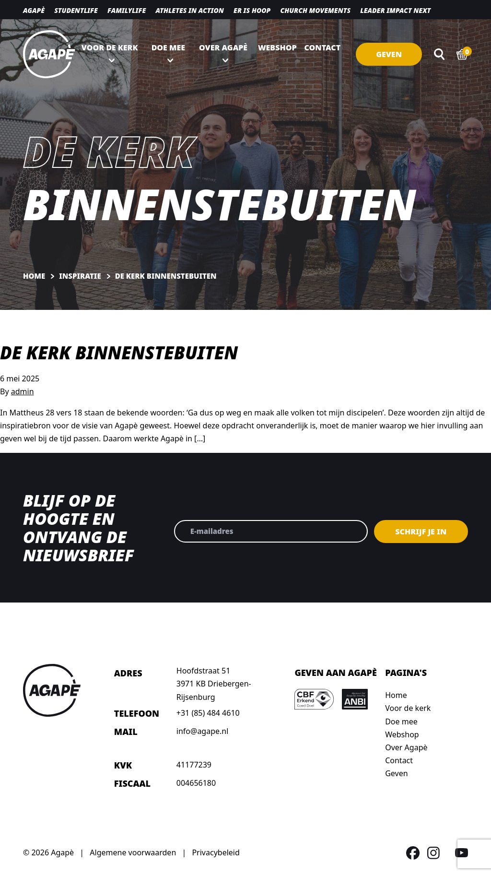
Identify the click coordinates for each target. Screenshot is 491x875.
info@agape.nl (202, 731)
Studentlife (76, 10)
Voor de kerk (110, 47)
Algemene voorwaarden (133, 852)
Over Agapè (223, 47)
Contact (322, 47)
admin (22, 391)
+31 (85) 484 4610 (208, 713)
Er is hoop (252, 10)
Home (396, 695)
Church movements (315, 10)
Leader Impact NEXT (395, 10)
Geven (389, 54)
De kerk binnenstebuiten (119, 353)
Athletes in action (189, 10)
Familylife (126, 10)
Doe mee (168, 47)
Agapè (34, 10)
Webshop (277, 47)
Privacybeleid (215, 852)
